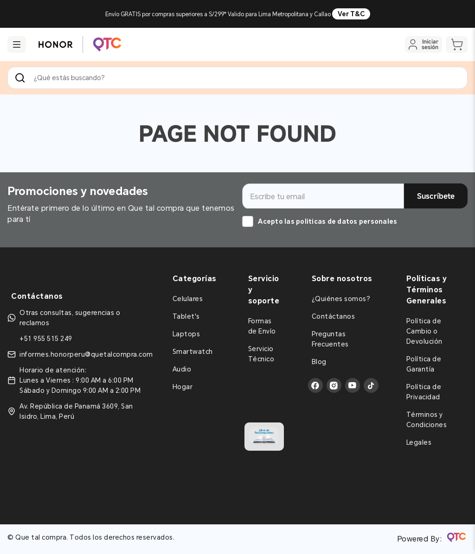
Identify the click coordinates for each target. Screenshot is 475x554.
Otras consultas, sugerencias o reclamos (69, 318)
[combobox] (237, 78)
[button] (16, 44)
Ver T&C (351, 14)
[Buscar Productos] (21, 77)
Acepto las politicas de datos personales (327, 221)
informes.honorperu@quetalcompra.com (86, 354)
